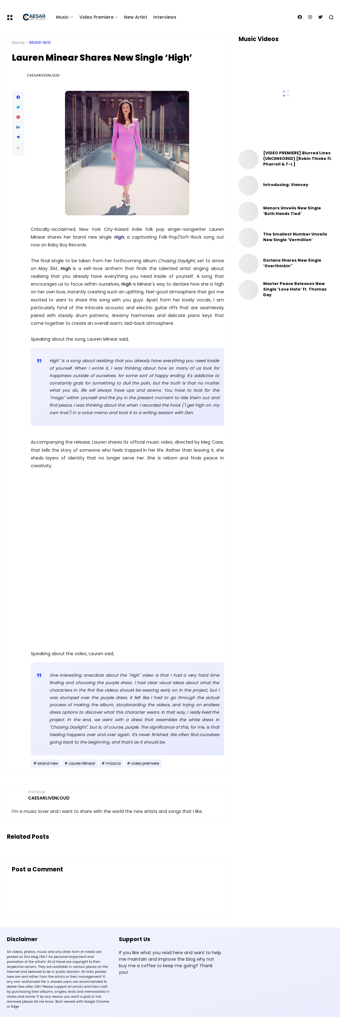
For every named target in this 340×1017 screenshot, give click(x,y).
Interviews (164, 17)
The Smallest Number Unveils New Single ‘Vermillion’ (295, 236)
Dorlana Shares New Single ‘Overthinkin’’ (292, 263)
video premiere (145, 763)
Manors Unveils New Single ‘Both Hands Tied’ (292, 210)
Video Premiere (96, 17)
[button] (18, 148)
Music (62, 17)
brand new (40, 42)
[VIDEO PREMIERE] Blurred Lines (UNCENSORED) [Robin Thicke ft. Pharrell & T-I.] (297, 158)
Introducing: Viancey (285, 184)
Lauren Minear (82, 763)
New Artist (135, 17)
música (113, 763)
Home (18, 43)
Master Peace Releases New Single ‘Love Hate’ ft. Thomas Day (295, 289)
